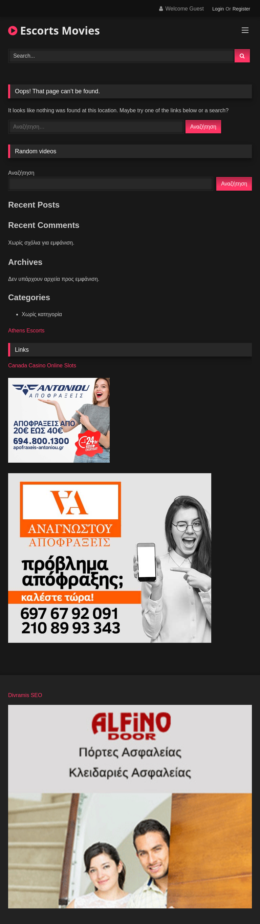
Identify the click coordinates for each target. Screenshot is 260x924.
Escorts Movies (54, 30)
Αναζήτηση (21, 173)
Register (241, 9)
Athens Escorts (26, 330)
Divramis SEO (25, 695)
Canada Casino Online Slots (42, 365)
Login (218, 9)
